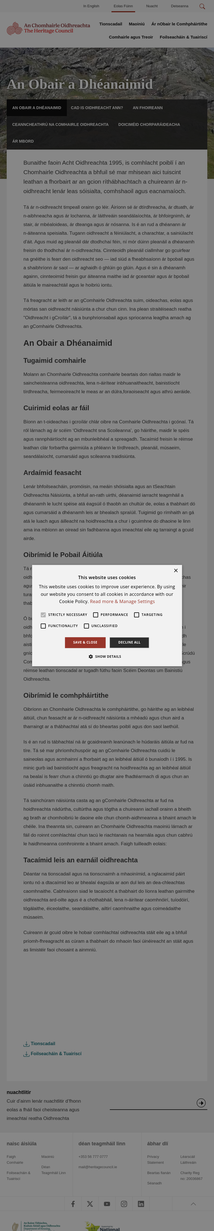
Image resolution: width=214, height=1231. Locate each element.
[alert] (107, 615)
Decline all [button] (129, 642)
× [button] (176, 571)
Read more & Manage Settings (122, 601)
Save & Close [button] (85, 642)
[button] (107, 656)
